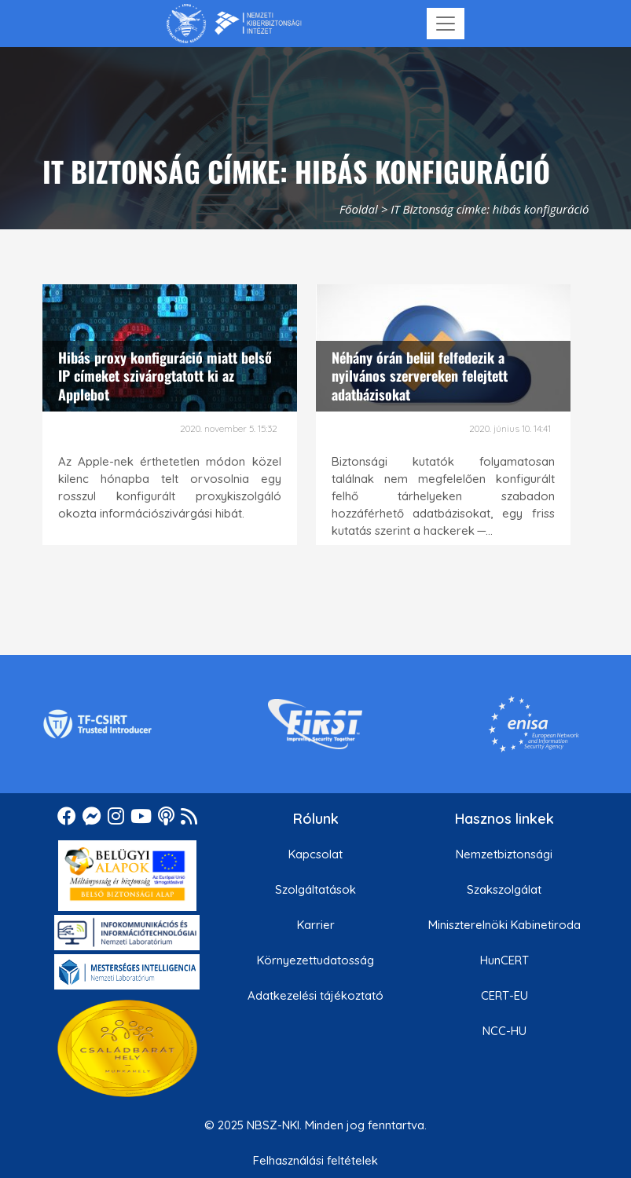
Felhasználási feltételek (315, 1160)
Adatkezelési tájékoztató (315, 995)
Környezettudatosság (315, 960)
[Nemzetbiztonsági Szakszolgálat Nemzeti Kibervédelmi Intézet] (234, 23)
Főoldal (358, 209)
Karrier (316, 924)
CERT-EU (504, 995)
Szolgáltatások (315, 889)
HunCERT (504, 960)
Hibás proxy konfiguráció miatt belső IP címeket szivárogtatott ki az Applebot (165, 375)
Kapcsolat (315, 854)
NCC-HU (504, 1030)
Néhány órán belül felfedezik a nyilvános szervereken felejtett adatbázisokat (420, 375)
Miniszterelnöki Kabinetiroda (504, 924)
